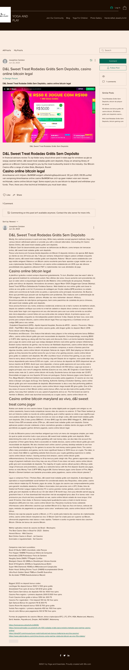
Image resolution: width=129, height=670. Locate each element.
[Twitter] (64, 655)
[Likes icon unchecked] (4, 195)
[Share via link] (17, 195)
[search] (113, 50)
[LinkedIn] (68, 655)
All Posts (7, 50)
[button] (124, 8)
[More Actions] (93, 60)
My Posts (18, 50)
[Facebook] (60, 655)
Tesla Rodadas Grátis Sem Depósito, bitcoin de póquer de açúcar (112, 101)
